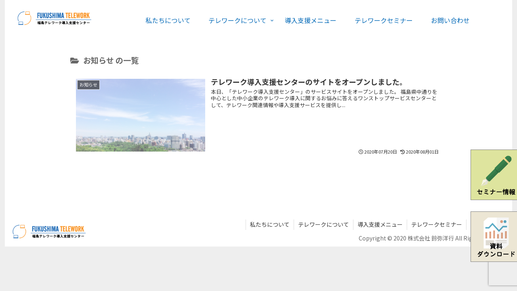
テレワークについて (323, 224)
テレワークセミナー (436, 224)
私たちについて (270, 224)
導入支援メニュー (380, 224)
